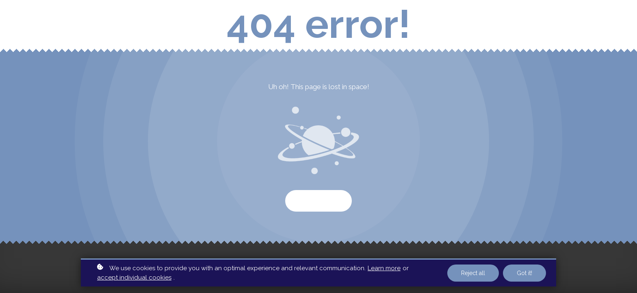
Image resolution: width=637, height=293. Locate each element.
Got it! (524, 273)
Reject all (473, 273)
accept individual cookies (134, 277)
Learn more (384, 268)
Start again (318, 201)
